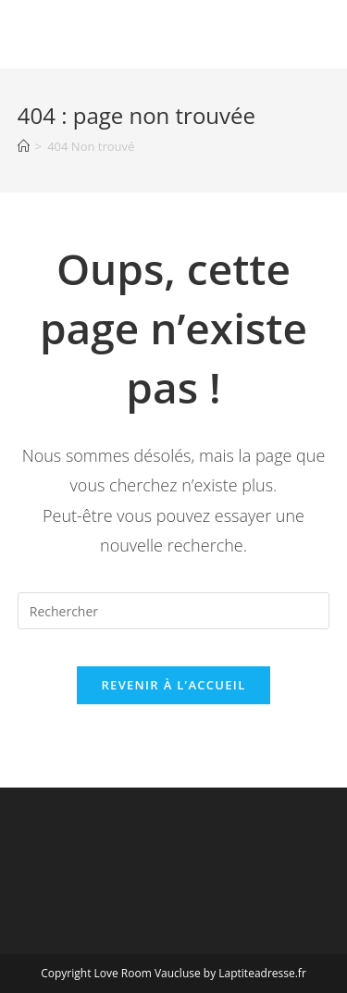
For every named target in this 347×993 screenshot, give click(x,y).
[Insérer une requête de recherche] (174, 610)
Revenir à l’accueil (173, 684)
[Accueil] (24, 146)
